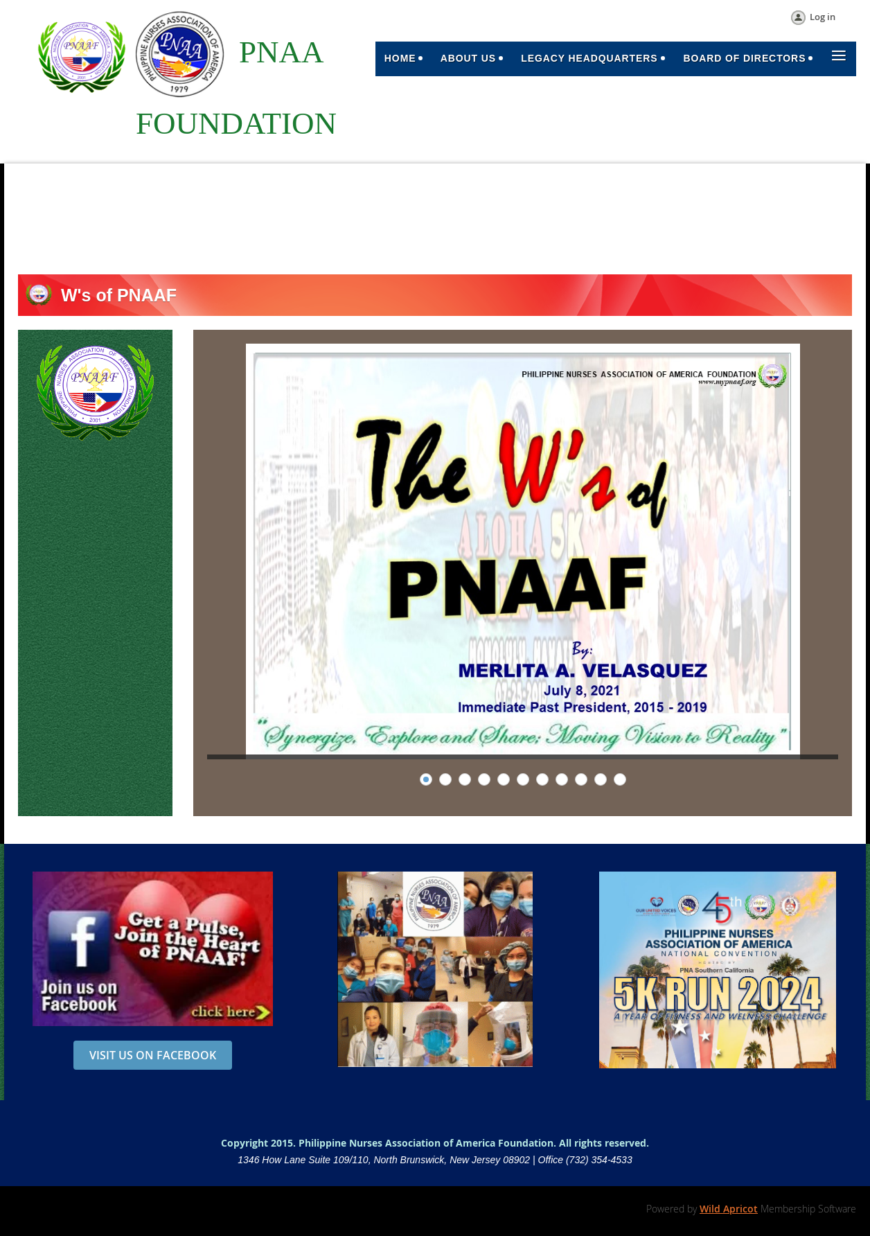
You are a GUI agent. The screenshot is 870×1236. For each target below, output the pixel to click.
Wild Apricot (729, 1208)
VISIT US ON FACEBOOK (152, 1055)
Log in (822, 16)
